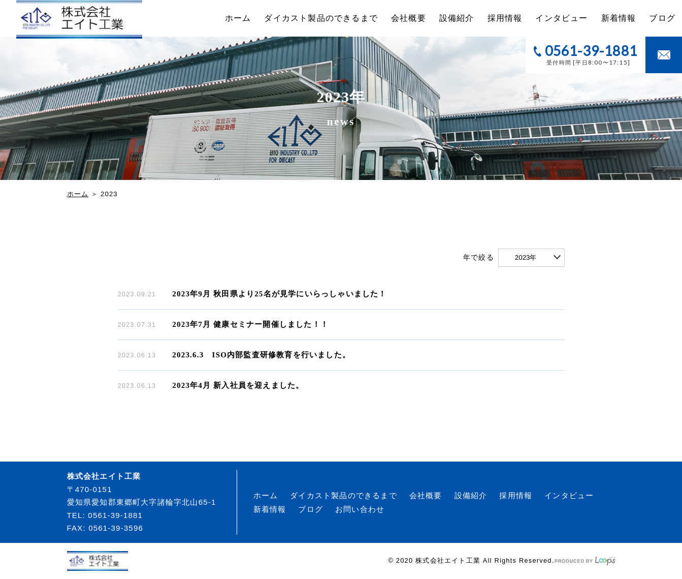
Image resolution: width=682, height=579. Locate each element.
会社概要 (408, 18)
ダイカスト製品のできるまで (321, 18)
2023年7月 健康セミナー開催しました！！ (250, 324)
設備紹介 (456, 18)
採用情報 (505, 18)
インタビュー (561, 18)
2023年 (526, 257)
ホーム (238, 18)
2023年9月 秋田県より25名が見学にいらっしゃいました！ (279, 294)
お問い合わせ (359, 509)
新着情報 (618, 18)
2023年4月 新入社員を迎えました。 (238, 385)
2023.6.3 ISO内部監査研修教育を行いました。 (261, 355)
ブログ (662, 18)
